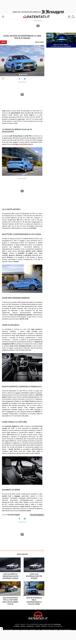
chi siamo (44, 626)
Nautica (17, 630)
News (3, 42)
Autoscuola (24, 630)
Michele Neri (57, 624)
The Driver (33, 630)
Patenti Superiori (47, 630)
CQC (38, 630)
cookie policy (30, 626)
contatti (37, 626)
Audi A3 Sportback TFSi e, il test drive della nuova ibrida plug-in (10, 601)
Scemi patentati (8, 630)
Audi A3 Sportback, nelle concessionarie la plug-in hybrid (34, 601)
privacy (23, 626)
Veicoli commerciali (65, 630)
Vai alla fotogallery (36, 515)
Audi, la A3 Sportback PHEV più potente (34, 576)
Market (55, 630)
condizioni (16, 626)
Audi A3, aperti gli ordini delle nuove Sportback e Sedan (10, 576)
